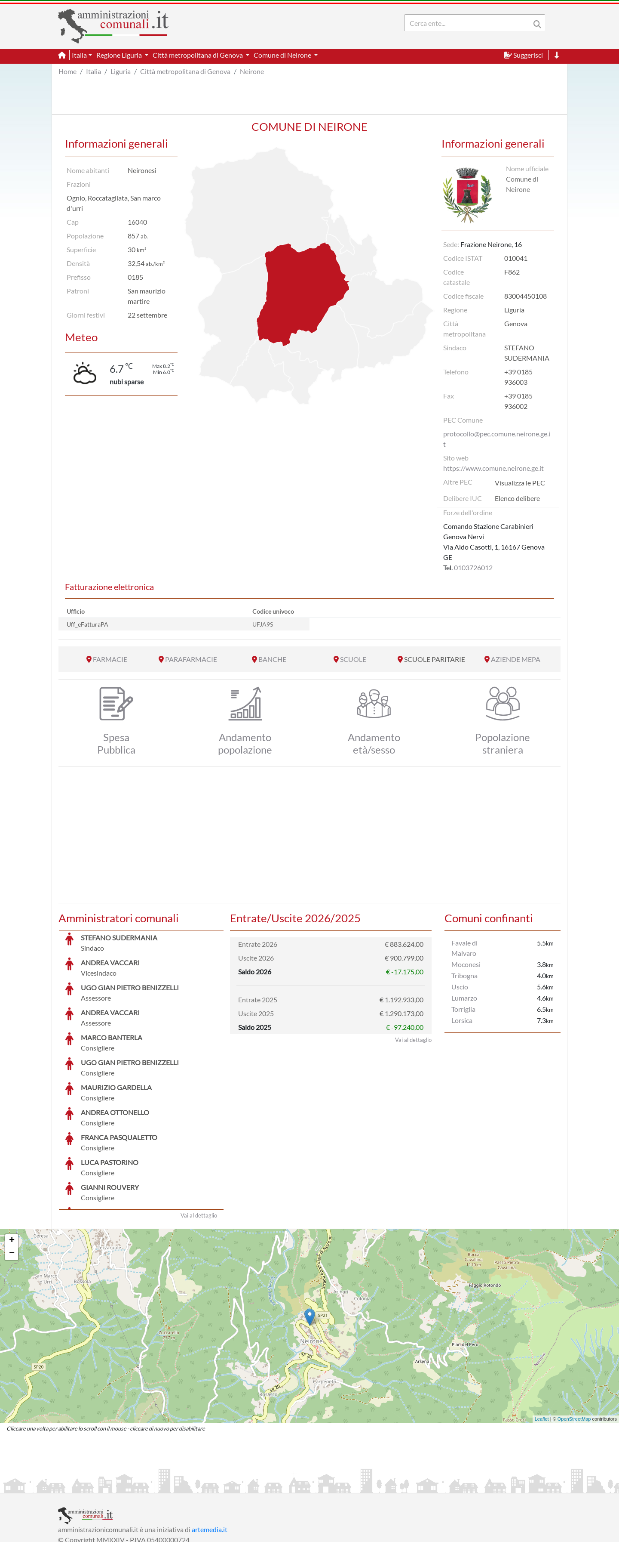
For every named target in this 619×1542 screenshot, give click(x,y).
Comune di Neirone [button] (283, 55)
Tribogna (464, 975)
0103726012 (473, 567)
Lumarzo (464, 998)
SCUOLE (353, 659)
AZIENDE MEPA (515, 659)
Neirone (252, 71)
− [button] (12, 1189)
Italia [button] (79, 55)
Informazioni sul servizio (94, 1485)
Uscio (459, 987)
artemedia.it (209, 1465)
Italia (93, 71)
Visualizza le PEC (520, 483)
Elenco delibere (517, 498)
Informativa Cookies (227, 1485)
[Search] (468, 23)
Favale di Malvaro (464, 948)
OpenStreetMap (574, 1354)
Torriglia (463, 1009)
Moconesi (466, 964)
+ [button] (12, 1176)
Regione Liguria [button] (119, 55)
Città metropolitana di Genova (185, 71)
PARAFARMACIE (191, 659)
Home (67, 71)
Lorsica (461, 1020)
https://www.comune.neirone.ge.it (493, 468)
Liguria (120, 71)
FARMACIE (110, 659)
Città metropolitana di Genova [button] (198, 55)
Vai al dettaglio (199, 1150)
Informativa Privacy (164, 1485)
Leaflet (542, 1354)
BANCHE (272, 659)
